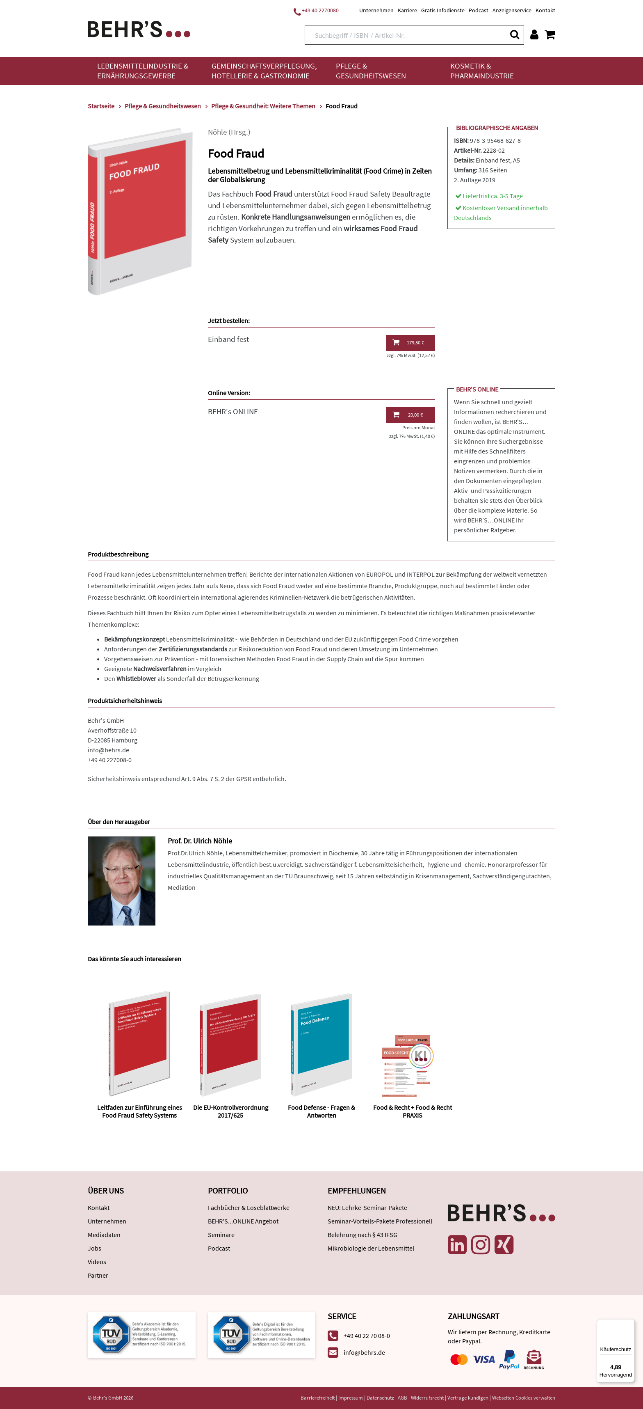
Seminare (221, 1234)
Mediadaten (104, 1234)
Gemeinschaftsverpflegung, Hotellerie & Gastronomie (264, 70)
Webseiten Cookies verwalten (523, 1397)
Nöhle (217, 132)
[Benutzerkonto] (534, 34)
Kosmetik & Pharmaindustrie (482, 70)
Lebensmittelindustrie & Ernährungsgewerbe (143, 70)
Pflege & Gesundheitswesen (371, 70)
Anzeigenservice (512, 10)
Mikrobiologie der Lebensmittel (371, 1248)
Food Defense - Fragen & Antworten (321, 1111)
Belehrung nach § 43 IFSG (362, 1234)
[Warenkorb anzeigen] (550, 34)
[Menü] (630, 1324)
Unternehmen (376, 10)
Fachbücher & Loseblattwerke (249, 1207)
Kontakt (545, 10)
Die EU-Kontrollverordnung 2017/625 (230, 1111)
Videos (97, 1262)
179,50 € (408, 342)
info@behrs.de (108, 750)
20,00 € (407, 414)
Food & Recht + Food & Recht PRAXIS (412, 1111)
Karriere (407, 10)
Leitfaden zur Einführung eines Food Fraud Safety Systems (139, 1111)
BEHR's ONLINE (233, 411)
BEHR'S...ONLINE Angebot (243, 1221)
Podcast (478, 10)
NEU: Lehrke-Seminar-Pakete (367, 1207)
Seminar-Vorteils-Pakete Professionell (380, 1221)
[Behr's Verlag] (139, 28)
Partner (98, 1275)
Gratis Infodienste (443, 10)
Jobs (94, 1248)
